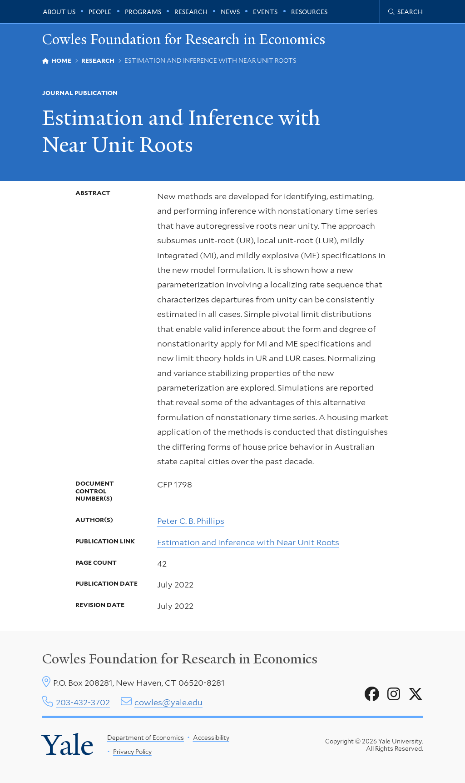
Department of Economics (145, 737)
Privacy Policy (132, 751)
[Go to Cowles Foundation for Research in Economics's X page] (415, 694)
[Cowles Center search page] (405, 12)
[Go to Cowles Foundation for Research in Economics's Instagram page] (393, 694)
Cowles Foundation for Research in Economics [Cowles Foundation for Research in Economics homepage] (183, 39)
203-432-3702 (83, 702)
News (230, 11)
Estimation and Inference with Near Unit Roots (248, 542)
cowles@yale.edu (168, 702)
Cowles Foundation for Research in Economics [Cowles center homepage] (179, 659)
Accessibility (211, 737)
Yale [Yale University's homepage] (68, 744)
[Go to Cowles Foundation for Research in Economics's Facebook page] (372, 694)
